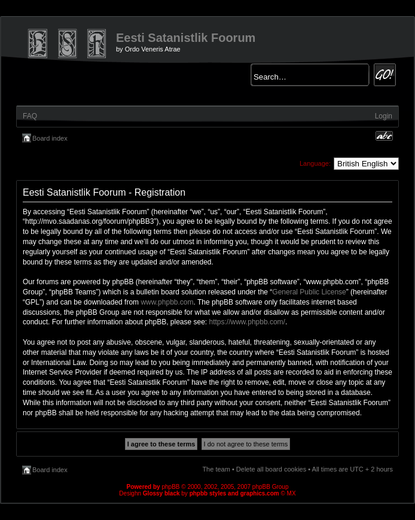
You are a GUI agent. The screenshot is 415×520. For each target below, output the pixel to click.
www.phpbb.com (167, 302)
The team (216, 469)
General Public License (309, 292)
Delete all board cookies (271, 469)
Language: (315, 163)
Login (383, 116)
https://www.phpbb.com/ (247, 322)
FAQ (30, 116)
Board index (50, 138)
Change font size (384, 135)
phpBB (170, 486)
